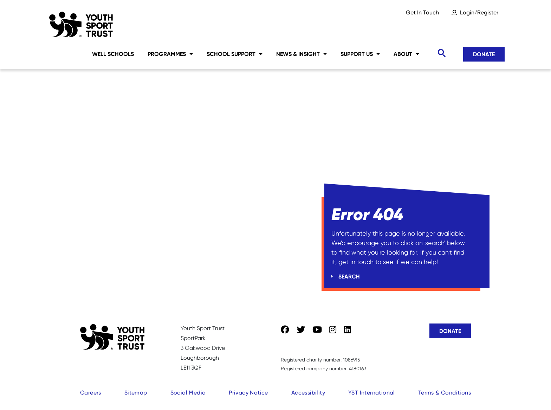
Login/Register (479, 12)
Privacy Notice (248, 392)
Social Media (188, 392)
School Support (234, 53)
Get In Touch (422, 12)
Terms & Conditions (444, 392)
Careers (90, 392)
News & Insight (301, 53)
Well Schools (113, 53)
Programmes (170, 53)
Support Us (360, 53)
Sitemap (135, 392)
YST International (371, 392)
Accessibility (308, 392)
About (406, 53)
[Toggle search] (441, 53)
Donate (484, 54)
